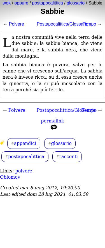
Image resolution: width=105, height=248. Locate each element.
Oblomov (10, 177)
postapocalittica (47, 3)
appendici (25, 143)
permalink (52, 125)
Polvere (16, 24)
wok (7, 3)
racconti (68, 156)
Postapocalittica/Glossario (62, 24)
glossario (76, 3)
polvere (23, 171)
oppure (21, 3)
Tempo (89, 24)
